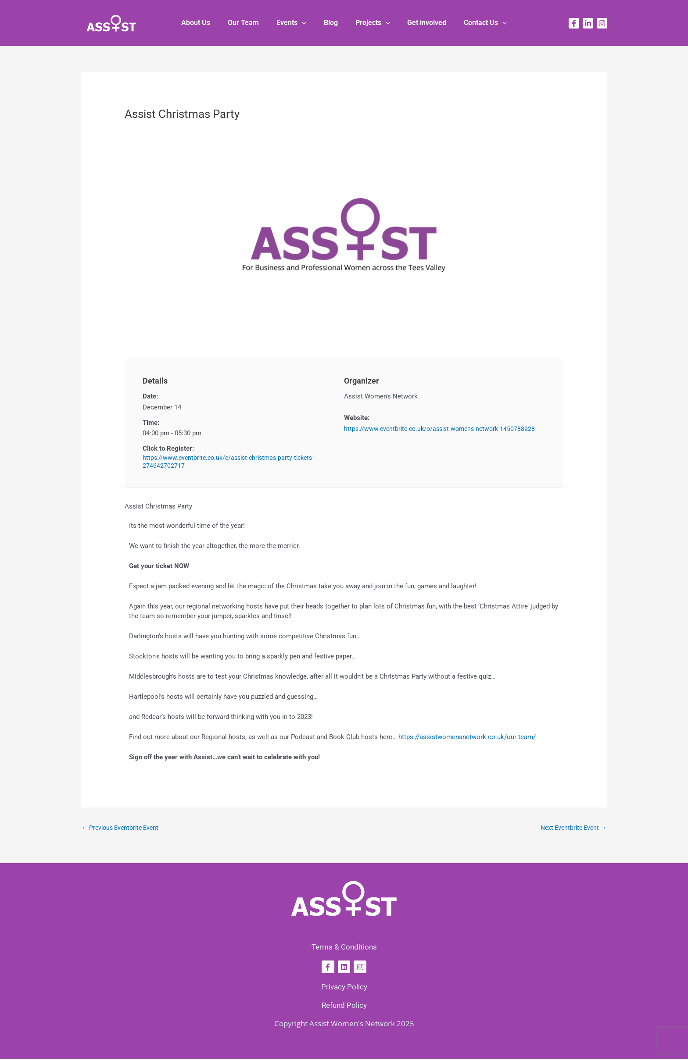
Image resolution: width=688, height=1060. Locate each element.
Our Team (250, 22)
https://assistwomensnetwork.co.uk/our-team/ (467, 737)
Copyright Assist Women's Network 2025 (344, 1024)
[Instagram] (602, 23)
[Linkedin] (588, 23)
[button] (305, 22)
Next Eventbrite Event (570, 828)
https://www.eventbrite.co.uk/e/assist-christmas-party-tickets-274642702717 (233, 462)
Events (295, 22)
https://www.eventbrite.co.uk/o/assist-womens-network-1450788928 (444, 429)
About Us (206, 22)
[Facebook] (574, 23)
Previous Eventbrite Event (123, 828)
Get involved (419, 22)
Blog (331, 22)
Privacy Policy (344, 987)
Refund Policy (344, 1006)
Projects (369, 22)
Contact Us (474, 22)
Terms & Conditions (344, 947)
